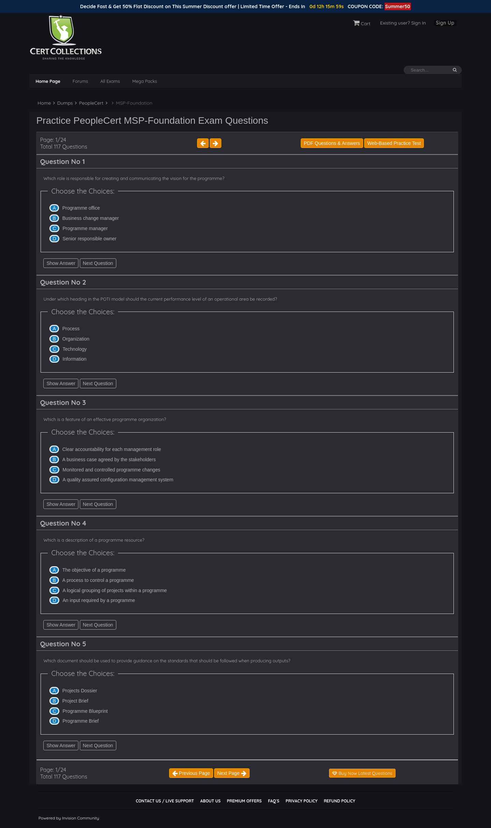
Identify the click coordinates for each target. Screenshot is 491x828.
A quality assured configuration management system (118, 479)
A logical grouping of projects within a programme (115, 590)
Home (43, 103)
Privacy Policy (301, 800)
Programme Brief (81, 721)
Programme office (81, 208)
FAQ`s (273, 800)
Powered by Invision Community (69, 818)
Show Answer (60, 263)
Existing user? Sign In (403, 23)
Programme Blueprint (85, 711)
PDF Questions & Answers (332, 143)
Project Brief (75, 701)
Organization (75, 339)
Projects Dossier (79, 690)
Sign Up (445, 23)
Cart (362, 23)
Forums (80, 81)
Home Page (47, 81)
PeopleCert (89, 103)
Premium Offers (244, 800)
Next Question (98, 263)
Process (71, 328)
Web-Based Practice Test (394, 143)
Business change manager (90, 218)
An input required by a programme (99, 600)
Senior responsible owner (90, 238)
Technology (75, 349)
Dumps (63, 103)
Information (75, 359)
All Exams (110, 81)
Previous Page (191, 773)
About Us (210, 800)
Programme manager (85, 228)
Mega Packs (144, 81)
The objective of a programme (94, 570)
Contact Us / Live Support (165, 800)
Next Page (231, 773)
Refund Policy (339, 800)
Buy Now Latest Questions (362, 773)
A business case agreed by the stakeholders (109, 459)
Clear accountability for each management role (111, 449)
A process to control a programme (98, 580)
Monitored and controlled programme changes (111, 469)
